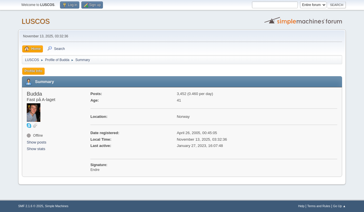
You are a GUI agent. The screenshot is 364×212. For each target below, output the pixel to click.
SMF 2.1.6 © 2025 (30, 206)
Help (301, 206)
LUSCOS (36, 21)
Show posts (36, 142)
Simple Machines (56, 206)
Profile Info (33, 71)
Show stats (36, 149)
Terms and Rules (318, 206)
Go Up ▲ (339, 206)
